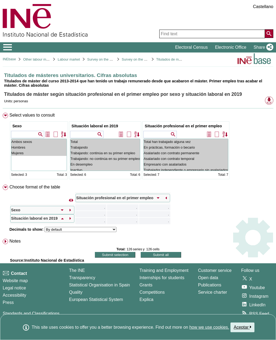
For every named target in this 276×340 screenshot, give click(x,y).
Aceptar (242, 327)
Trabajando (105, 147)
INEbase (9, 59)
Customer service (215, 270)
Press (8, 302)
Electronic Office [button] (230, 47)
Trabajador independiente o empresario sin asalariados (186, 170)
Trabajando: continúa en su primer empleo (105, 153)
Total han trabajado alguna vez (186, 142)
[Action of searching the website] (269, 33)
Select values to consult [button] (32, 115)
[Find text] (212, 34)
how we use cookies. (209, 327)
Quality (75, 292)
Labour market (69, 59)
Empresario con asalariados (186, 164)
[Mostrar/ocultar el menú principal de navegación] (8, 47)
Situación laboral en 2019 (94, 126)
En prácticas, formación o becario (186, 147)
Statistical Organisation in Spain (99, 285)
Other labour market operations (47, 59)
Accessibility (14, 295)
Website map (15, 280)
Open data (208, 277)
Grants (146, 285)
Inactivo (105, 170)
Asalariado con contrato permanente (186, 153)
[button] (262, 47)
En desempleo (105, 164)
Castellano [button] (263, 6)
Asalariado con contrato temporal (186, 159)
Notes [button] (15, 241)
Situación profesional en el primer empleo (183, 126)
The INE (77, 270)
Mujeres (39, 153)
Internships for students (162, 277)
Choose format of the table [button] (34, 187)
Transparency (82, 277)
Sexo (17, 126)
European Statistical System (96, 299)
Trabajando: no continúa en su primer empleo (105, 159)
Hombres (39, 147)
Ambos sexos (39, 142)
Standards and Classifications (31, 313)
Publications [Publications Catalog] (209, 285)
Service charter (212, 292)
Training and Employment (164, 270)
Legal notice (14, 288)
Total (105, 142)
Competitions (152, 292)
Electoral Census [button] (191, 47)
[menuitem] (138, 147)
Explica (147, 299)
